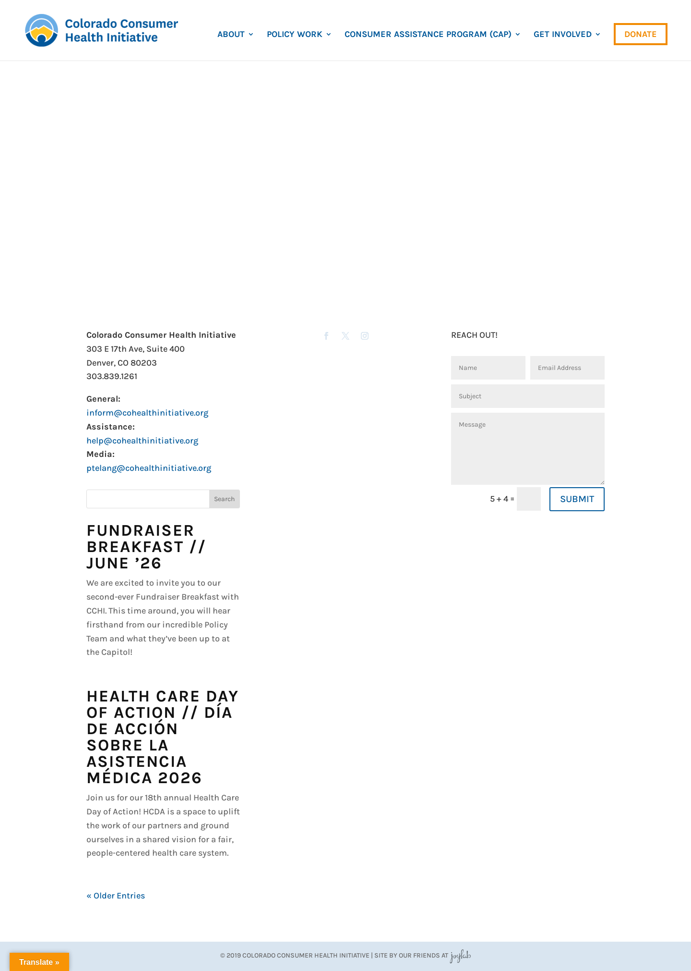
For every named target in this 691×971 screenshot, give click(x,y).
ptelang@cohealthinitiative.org (148, 468)
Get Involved (563, 35)
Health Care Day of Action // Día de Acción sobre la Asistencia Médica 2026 (162, 737)
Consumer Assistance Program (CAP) (428, 35)
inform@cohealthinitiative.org (147, 412)
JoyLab (460, 955)
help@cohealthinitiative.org (142, 440)
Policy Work (294, 35)
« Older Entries (115, 895)
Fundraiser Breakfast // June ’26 (146, 547)
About (231, 35)
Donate (640, 34)
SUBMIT (577, 498)
